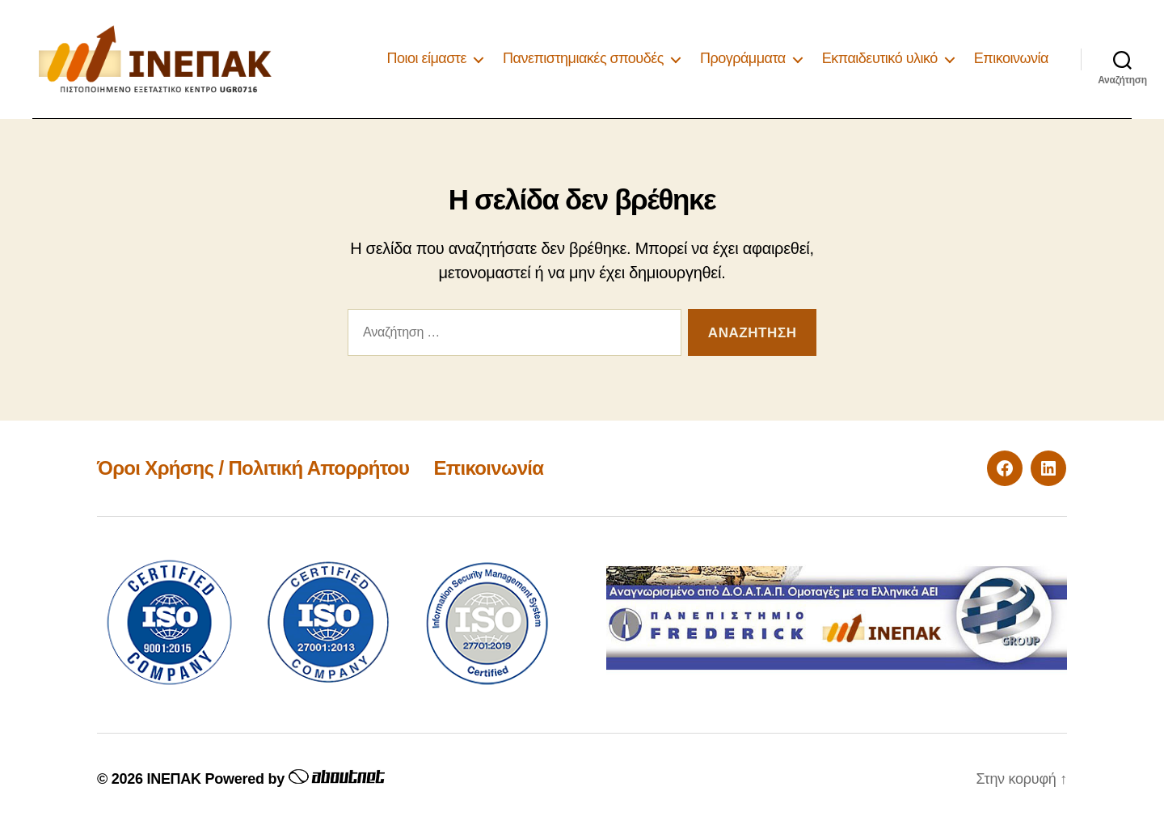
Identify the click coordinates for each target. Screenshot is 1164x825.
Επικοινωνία (1011, 58)
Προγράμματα (743, 58)
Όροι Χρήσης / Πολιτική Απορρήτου (253, 468)
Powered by (293, 779)
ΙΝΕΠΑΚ (173, 779)
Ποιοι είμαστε (426, 58)
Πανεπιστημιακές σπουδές (583, 58)
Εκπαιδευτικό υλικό (880, 58)
